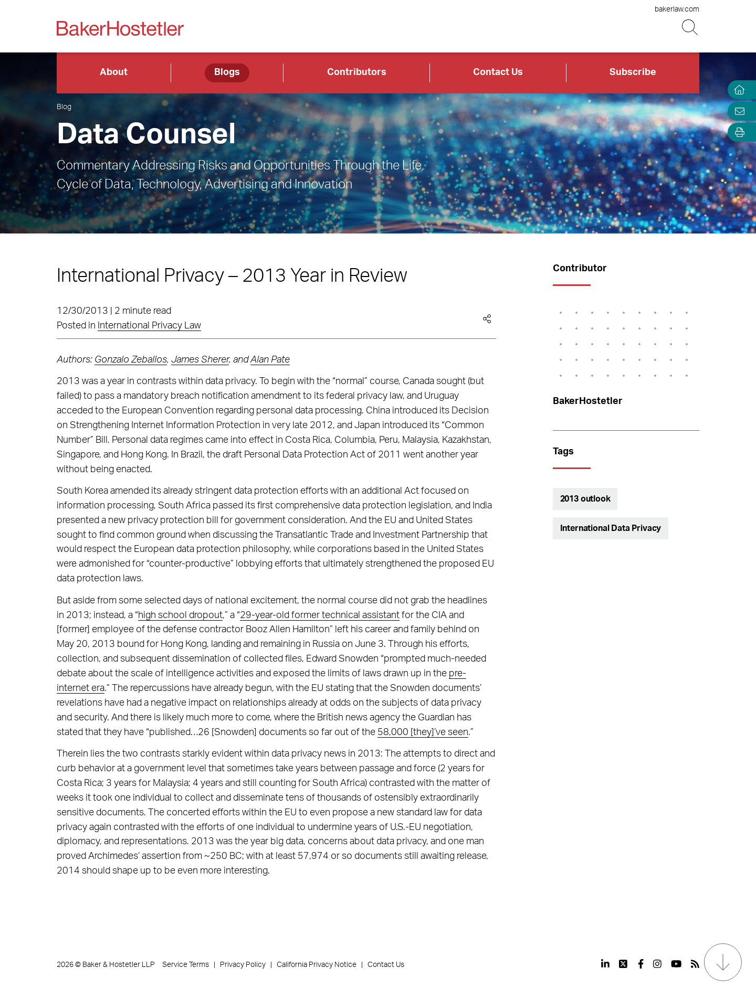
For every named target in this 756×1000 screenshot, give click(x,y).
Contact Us (498, 72)
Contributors (356, 72)
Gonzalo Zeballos (130, 360)
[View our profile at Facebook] (641, 964)
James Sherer (200, 360)
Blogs (227, 72)
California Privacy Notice (316, 965)
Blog (64, 107)
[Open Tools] (737, 132)
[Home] (737, 90)
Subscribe (633, 72)
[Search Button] (690, 27)
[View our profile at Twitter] (623, 964)
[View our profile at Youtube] (676, 964)
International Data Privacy (611, 528)
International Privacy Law (149, 326)
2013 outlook (585, 499)
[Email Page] (737, 111)
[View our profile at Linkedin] (605, 964)
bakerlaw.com (677, 9)
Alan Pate (270, 360)
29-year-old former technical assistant (320, 615)
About (114, 72)
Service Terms (185, 965)
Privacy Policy (243, 965)
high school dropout (180, 615)
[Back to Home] (120, 28)
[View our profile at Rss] (695, 964)
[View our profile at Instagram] (657, 964)
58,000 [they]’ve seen (422, 732)
